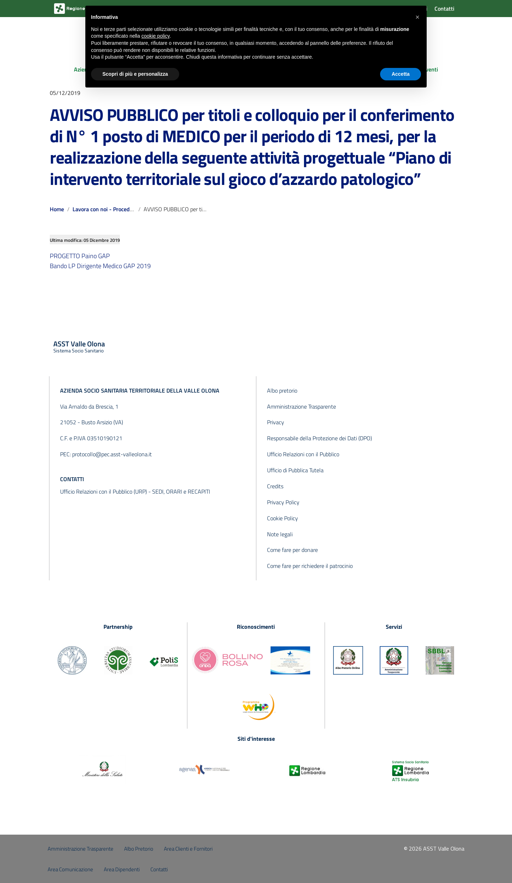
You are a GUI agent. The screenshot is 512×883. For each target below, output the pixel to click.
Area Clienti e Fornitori (188, 849)
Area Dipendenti (122, 869)
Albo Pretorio (138, 849)
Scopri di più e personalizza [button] (135, 74)
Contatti (444, 8)
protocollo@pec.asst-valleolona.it (112, 454)
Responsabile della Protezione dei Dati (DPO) (319, 438)
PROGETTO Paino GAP (80, 256)
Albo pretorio (282, 390)
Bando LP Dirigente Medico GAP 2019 (100, 266)
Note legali (280, 534)
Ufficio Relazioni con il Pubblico (303, 454)
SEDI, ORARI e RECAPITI (181, 491)
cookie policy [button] (156, 36)
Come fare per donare (292, 550)
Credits (275, 486)
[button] (417, 17)
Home (57, 209)
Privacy (275, 422)
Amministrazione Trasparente (301, 406)
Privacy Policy (283, 502)
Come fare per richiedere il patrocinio (310, 566)
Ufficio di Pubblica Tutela (295, 470)
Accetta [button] (400, 74)
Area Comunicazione (70, 869)
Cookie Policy (282, 518)
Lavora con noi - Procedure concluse (117, 209)
